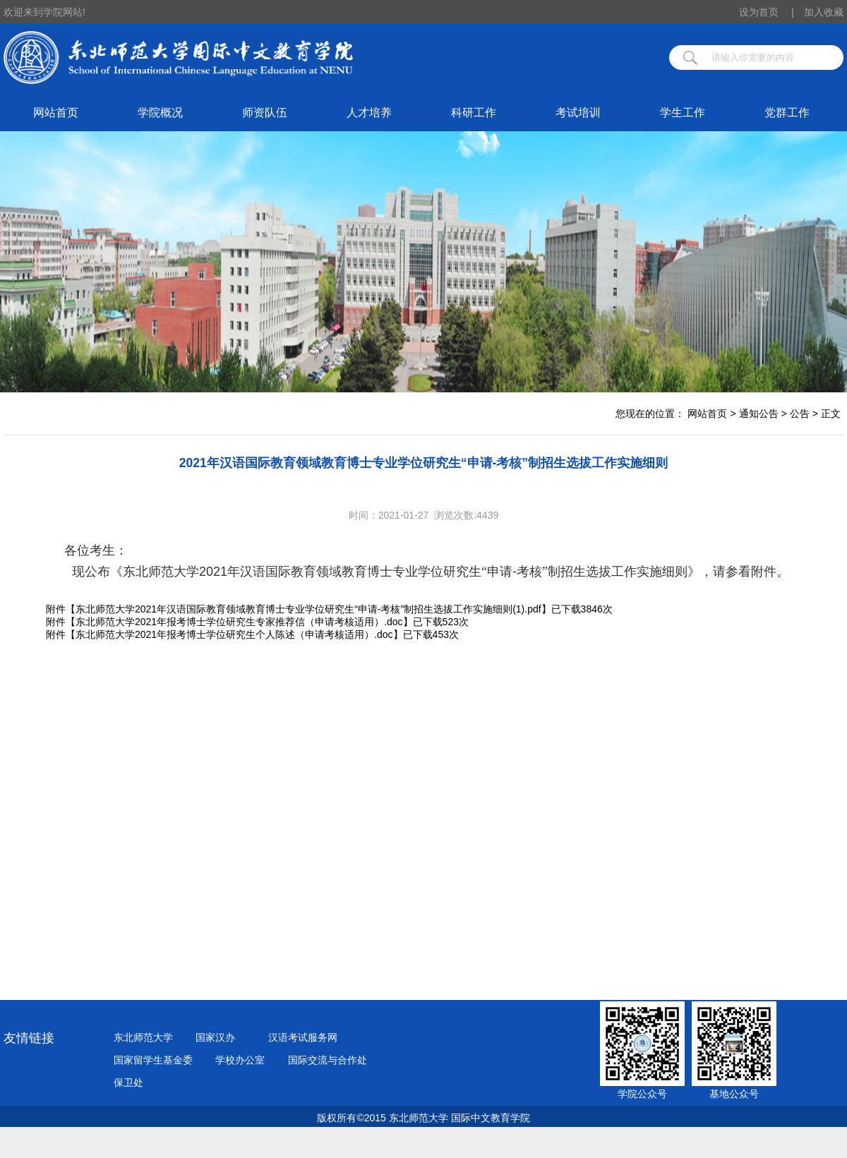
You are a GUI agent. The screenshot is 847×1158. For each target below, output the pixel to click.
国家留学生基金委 (153, 1060)
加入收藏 (823, 12)
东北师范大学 (143, 1037)
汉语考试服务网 (302, 1037)
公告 (800, 413)
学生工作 (682, 113)
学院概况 (160, 113)
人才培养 (369, 113)
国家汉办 (215, 1037)
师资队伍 (264, 113)
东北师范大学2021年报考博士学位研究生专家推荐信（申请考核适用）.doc (239, 621)
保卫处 (128, 1082)
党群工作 (787, 113)
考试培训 (578, 113)
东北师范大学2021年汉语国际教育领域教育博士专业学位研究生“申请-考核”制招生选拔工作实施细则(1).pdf (308, 609)
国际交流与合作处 (327, 1060)
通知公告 (759, 413)
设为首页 (766, 12)
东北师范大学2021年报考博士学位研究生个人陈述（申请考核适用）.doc (234, 634)
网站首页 (55, 113)
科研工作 (473, 113)
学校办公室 (240, 1060)
